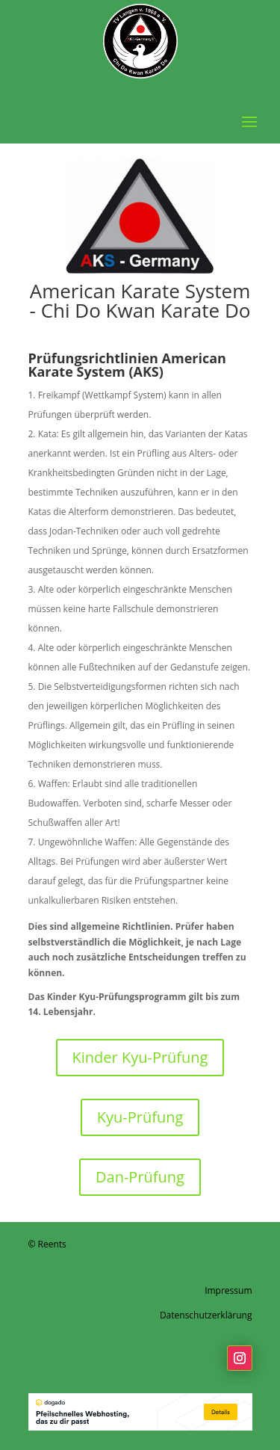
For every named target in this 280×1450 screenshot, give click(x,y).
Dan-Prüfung (140, 1177)
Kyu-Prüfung (140, 1117)
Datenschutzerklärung (206, 1315)
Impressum (228, 1290)
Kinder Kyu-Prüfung (140, 1057)
